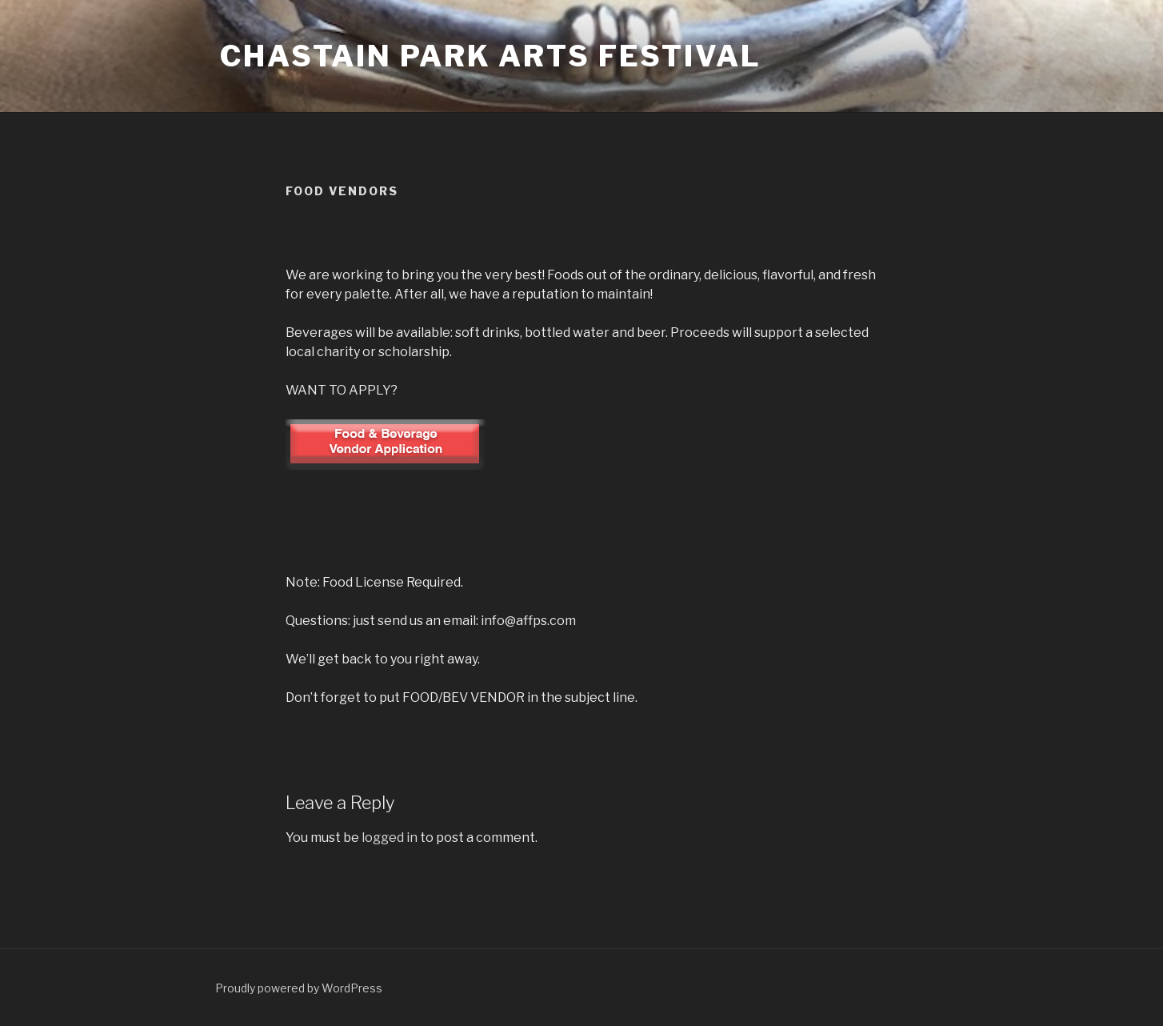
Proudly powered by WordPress (298, 988)
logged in (390, 837)
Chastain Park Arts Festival (490, 56)
